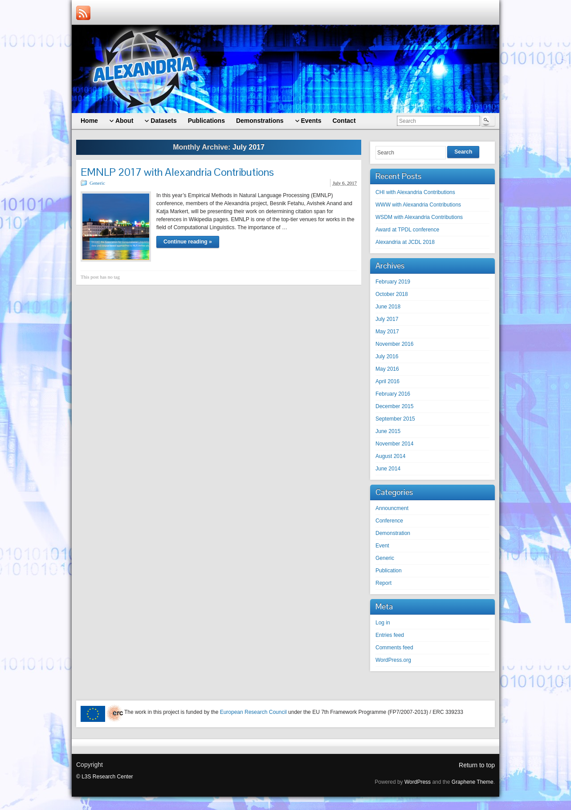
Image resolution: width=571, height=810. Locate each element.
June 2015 (387, 431)
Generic (97, 183)
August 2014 (390, 456)
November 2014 (394, 444)
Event (382, 546)
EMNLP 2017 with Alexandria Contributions (177, 172)
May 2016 (387, 369)
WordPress (417, 782)
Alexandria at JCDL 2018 (405, 242)
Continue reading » (187, 242)
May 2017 (387, 331)
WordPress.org (393, 660)
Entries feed (389, 635)
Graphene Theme (473, 782)
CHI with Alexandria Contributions (415, 192)
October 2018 (391, 294)
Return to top (477, 765)
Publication (388, 570)
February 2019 (392, 282)
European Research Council (253, 712)
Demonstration (392, 533)
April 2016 (387, 381)
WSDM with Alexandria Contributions (419, 217)
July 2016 (386, 356)
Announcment (391, 508)
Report (383, 583)
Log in (382, 623)
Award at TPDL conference (407, 230)
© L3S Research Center (104, 777)
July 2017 (386, 319)
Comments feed (394, 647)
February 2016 (392, 394)
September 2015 (395, 419)
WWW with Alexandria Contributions (418, 205)
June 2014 (387, 469)
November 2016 (394, 344)
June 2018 (387, 307)
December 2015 (394, 406)
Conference (389, 521)
